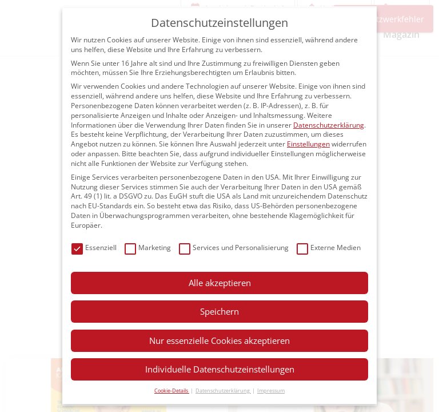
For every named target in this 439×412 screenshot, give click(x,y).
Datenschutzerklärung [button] (223, 390)
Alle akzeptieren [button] (220, 282)
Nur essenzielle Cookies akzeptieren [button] (219, 340)
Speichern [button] (219, 311)
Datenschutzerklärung (328, 125)
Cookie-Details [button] (171, 390)
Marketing (148, 248)
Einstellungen (308, 144)
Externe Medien (329, 248)
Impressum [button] (271, 390)
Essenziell (94, 248)
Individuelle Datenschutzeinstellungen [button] (219, 369)
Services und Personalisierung (234, 248)
